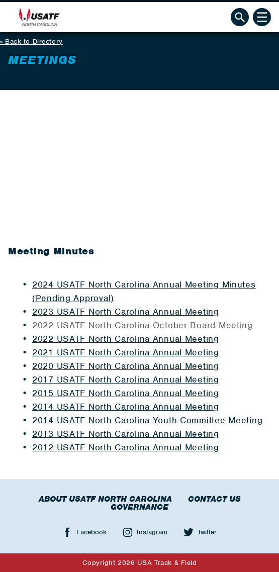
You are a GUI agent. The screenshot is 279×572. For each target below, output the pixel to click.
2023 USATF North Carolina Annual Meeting (125, 311)
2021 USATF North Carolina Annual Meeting (125, 352)
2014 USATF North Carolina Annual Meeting (125, 406)
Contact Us (214, 499)
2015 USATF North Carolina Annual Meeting (125, 393)
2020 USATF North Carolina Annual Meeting (125, 365)
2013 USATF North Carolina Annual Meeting (125, 433)
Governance (139, 507)
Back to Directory (34, 41)
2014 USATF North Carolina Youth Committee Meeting (147, 420)
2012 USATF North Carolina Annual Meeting (125, 447)
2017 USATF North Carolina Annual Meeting (125, 379)
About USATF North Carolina (105, 499)
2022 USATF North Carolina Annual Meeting (125, 338)
